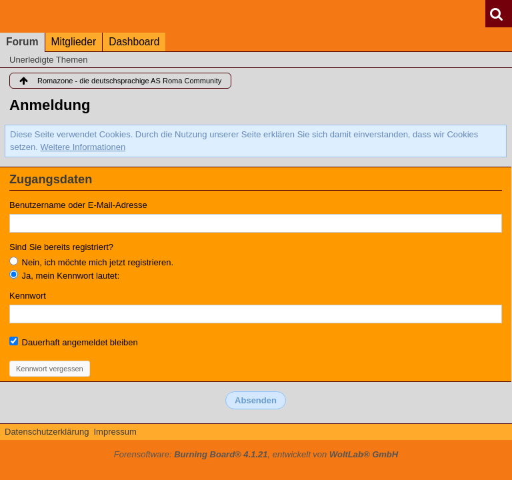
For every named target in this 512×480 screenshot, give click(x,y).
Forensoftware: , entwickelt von (256, 454)
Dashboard (134, 41)
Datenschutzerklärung (47, 432)
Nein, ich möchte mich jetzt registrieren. (91, 262)
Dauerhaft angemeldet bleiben (73, 342)
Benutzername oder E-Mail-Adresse (78, 205)
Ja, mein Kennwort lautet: (64, 275)
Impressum (114, 432)
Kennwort (27, 296)
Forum (22, 41)
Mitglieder (74, 41)
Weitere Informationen (83, 147)
